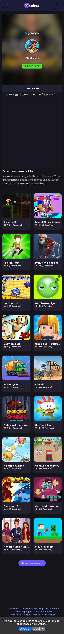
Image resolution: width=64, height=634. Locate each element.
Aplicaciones (52, 608)
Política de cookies (21, 614)
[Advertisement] (32, 134)
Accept (25, 629)
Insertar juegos (23, 611)
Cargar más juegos (32, 563)
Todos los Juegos (42, 611)
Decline (38, 629)
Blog (41, 608)
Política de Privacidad (44, 614)
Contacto (13, 608)
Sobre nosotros (28, 608)
